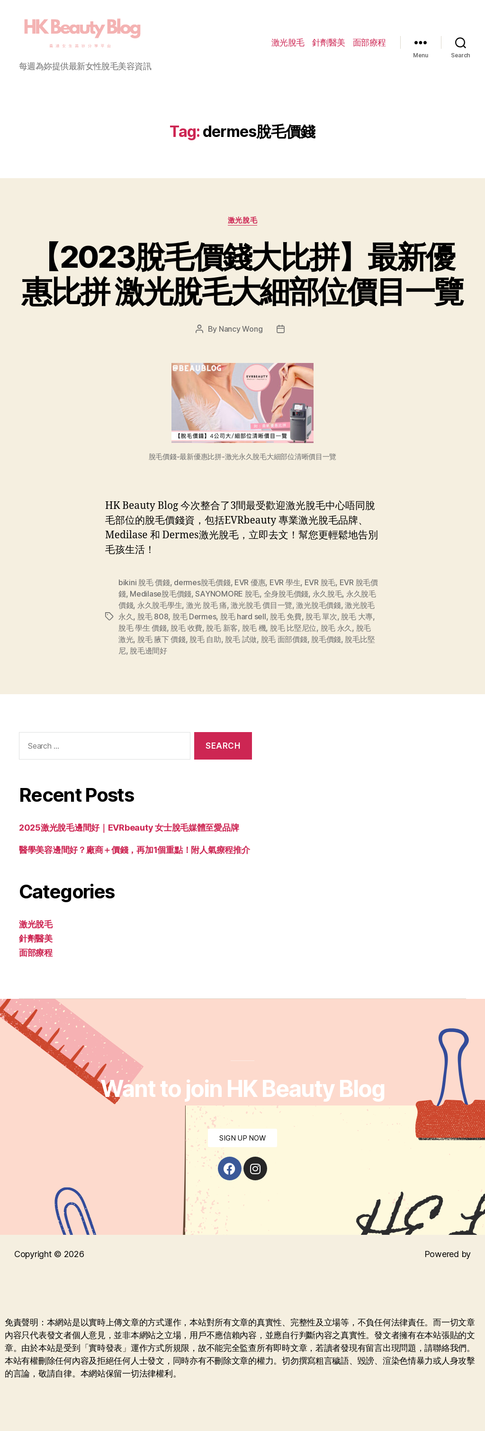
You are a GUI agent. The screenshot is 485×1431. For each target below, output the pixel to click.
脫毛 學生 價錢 (142, 628)
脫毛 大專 (357, 616)
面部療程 (369, 42)
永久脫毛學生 (159, 605)
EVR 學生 (284, 582)
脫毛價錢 (326, 639)
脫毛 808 (152, 616)
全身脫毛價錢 (286, 593)
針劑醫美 (328, 42)
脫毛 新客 (222, 628)
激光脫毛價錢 (318, 605)
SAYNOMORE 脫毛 (227, 593)
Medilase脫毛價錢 (160, 593)
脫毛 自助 (205, 639)
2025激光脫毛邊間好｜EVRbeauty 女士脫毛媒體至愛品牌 (129, 828)
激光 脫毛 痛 (206, 605)
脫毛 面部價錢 (284, 639)
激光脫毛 (288, 42)
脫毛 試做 (241, 639)
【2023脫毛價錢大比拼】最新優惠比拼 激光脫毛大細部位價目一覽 (242, 273)
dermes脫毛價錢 (202, 582)
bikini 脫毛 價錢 (144, 582)
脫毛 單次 (321, 616)
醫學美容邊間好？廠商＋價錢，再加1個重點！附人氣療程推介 (134, 850)
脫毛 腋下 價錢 (161, 639)
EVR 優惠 (249, 582)
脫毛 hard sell (243, 616)
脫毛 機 (254, 628)
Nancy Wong (240, 329)
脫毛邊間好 (148, 650)
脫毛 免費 (286, 616)
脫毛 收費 (186, 628)
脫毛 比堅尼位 (293, 628)
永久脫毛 (327, 593)
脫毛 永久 (336, 628)
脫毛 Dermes (194, 616)
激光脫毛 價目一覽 (261, 605)
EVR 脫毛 (320, 582)
